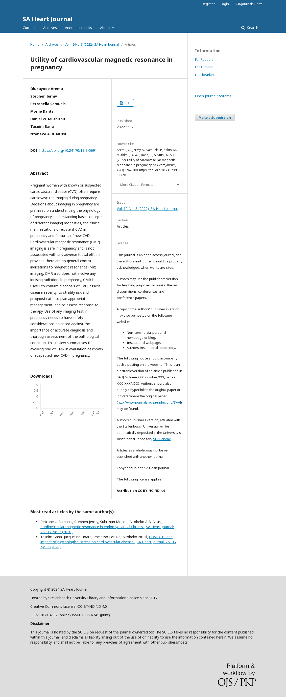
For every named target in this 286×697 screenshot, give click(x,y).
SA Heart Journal (48, 19)
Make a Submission (215, 117)
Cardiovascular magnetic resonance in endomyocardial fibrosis (92, 526)
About (105, 27)
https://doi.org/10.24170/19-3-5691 (68, 150)
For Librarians (205, 74)
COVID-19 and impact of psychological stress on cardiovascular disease (106, 539)
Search (252, 27)
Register (208, 4)
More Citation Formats (136, 184)
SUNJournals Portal (249, 4)
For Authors (204, 67)
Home (34, 44)
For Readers (204, 59)
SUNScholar (162, 439)
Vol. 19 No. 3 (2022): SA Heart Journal (92, 44)
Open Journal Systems (213, 96)
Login (225, 4)
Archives (50, 27)
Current (29, 27)
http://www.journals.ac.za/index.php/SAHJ (149, 402)
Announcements (78, 27)
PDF (127, 103)
